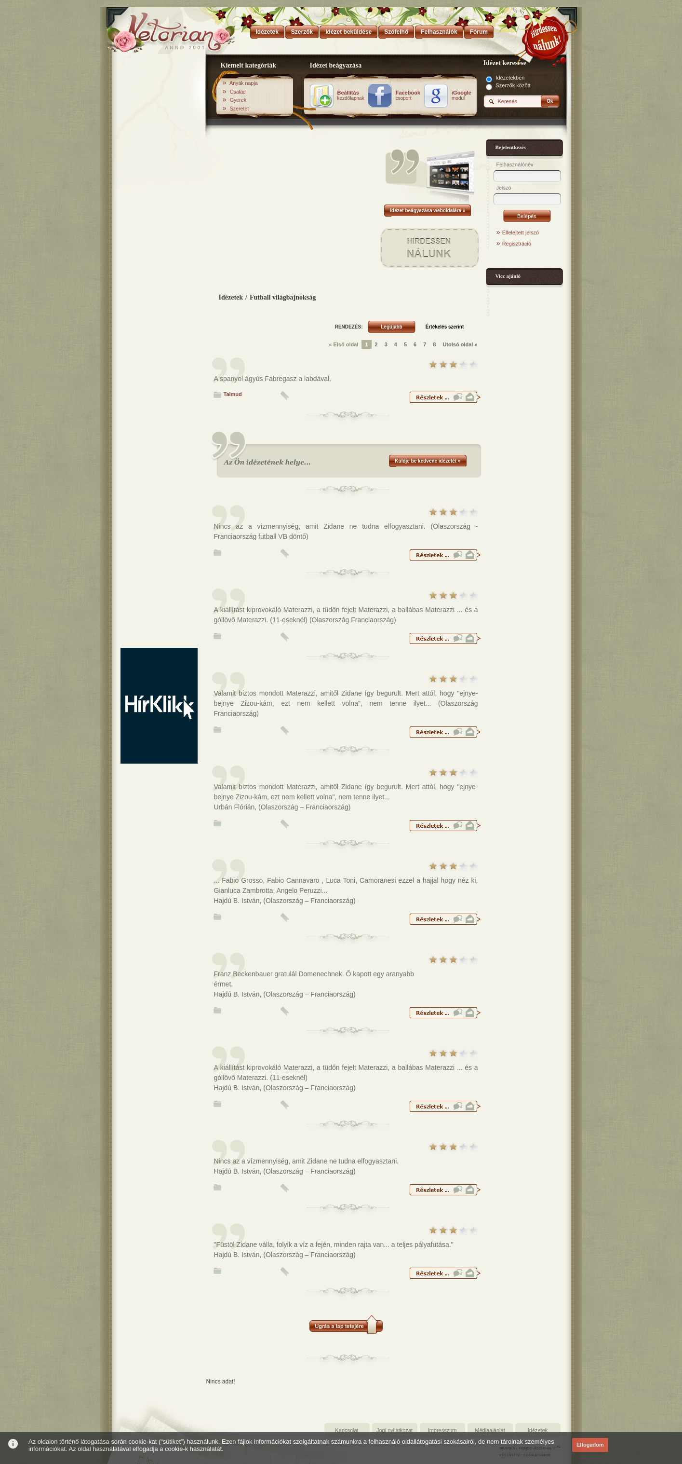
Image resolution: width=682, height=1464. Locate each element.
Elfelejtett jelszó (520, 232)
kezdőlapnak (350, 95)
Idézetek (231, 297)
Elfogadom (590, 1445)
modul (461, 95)
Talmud (233, 394)
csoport (408, 95)
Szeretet (239, 108)
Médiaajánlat (490, 1430)
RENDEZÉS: (349, 326)
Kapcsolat (346, 1430)
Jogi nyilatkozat (394, 1430)
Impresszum (442, 1430)
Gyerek (238, 100)
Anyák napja (243, 83)
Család (238, 92)
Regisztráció (517, 243)
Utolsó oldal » (459, 344)
